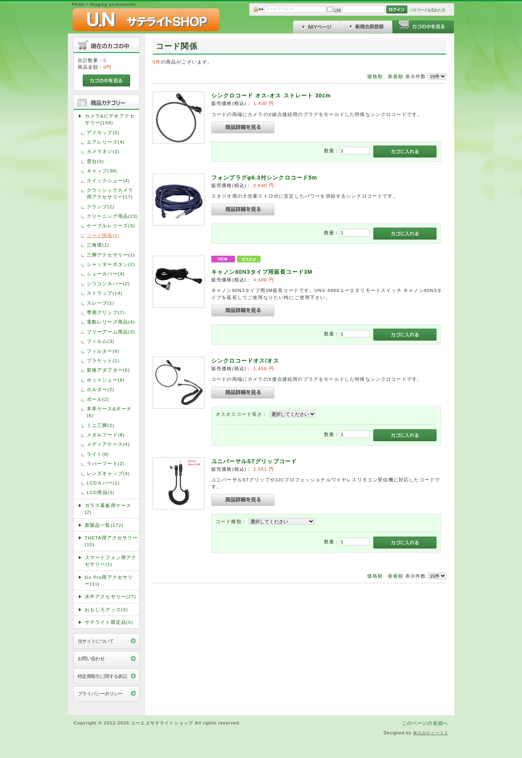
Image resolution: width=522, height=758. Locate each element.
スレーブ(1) (100, 302)
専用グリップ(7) (106, 312)
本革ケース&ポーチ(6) (109, 412)
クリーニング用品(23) (112, 216)
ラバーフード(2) (106, 463)
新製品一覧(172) (104, 525)
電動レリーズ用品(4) (111, 321)
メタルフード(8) (106, 434)
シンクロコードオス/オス (245, 360)
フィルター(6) (103, 351)
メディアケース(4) (108, 444)
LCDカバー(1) (103, 482)
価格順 (374, 76)
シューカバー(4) (106, 273)
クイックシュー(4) (108, 180)
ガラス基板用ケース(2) (108, 509)
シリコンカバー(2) (108, 283)
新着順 (395, 76)
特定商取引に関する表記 (102, 676)
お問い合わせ (91, 658)
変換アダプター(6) (108, 369)
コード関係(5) (103, 235)
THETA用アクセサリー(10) (111, 541)
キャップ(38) (102, 170)
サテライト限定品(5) (109, 622)
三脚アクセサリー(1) (111, 254)
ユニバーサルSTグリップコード (254, 461)
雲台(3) (95, 161)
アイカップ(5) (103, 132)
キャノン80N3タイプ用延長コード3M (262, 272)
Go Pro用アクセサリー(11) (109, 580)
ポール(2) (98, 399)
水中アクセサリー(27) (110, 596)
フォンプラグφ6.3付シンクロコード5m (264, 177)
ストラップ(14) (105, 293)
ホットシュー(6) (106, 379)
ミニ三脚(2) (100, 425)
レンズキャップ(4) (108, 473)
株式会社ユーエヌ (430, 733)
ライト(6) (98, 454)
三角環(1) (98, 244)
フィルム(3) (100, 341)
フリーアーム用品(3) (111, 331)
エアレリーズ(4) (106, 141)
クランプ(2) (100, 206)
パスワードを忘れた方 (427, 10)
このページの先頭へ (425, 723)
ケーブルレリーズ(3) (111, 225)
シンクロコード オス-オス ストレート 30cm (271, 95)
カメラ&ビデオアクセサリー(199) (110, 119)
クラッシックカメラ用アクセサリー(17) (110, 193)
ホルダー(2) (100, 389)
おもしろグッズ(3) (106, 609)
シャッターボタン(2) (111, 264)
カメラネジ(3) (103, 151)
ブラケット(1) (103, 360)
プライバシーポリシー (100, 693)
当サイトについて (96, 641)
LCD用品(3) (101, 492)
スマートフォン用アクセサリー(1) (111, 561)
